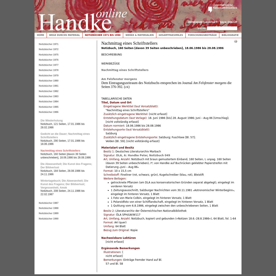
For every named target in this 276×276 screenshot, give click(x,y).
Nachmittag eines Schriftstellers (125, 70)
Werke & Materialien (139, 35)
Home (40, 35)
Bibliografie (230, 35)
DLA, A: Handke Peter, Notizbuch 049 (143, 155)
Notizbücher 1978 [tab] (48, 70)
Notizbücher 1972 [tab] (48, 49)
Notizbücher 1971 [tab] (48, 44)
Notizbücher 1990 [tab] (48, 218)
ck (126, 87)
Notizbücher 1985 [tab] (48, 107)
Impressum (195, 22)
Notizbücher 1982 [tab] (48, 91)
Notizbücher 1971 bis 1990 (103, 35)
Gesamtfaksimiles (171, 35)
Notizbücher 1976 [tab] (48, 59)
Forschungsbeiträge (202, 35)
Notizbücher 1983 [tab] (48, 96)
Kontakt (211, 22)
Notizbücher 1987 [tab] (48, 203)
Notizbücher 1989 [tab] (48, 213)
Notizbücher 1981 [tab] (48, 85)
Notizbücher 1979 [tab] (48, 75)
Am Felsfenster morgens (119, 79)
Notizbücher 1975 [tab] (48, 54)
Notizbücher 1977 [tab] (48, 65)
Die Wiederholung (52, 120)
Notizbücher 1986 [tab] (48, 112)
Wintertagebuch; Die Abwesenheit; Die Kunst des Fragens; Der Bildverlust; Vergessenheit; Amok (64, 184)
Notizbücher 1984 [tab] (48, 101)
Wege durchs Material (64, 35)
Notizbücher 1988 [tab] (48, 208)
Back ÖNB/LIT (228, 22)
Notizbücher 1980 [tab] (48, 80)
